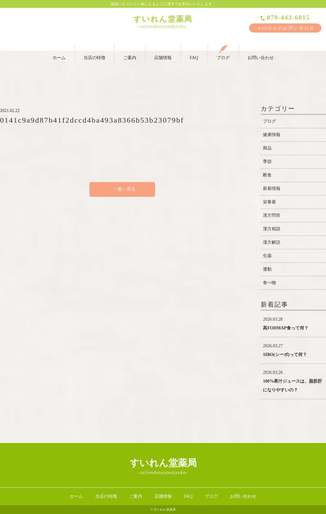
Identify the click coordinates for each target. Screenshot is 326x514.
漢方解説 (271, 242)
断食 (267, 175)
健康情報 (271, 134)
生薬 (267, 255)
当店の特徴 (94, 52)
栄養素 (269, 202)
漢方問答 (271, 215)
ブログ (223, 52)
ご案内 (129, 52)
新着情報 (271, 188)
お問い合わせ (261, 52)
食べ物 (269, 282)
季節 (267, 161)
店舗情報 (163, 52)
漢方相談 (271, 228)
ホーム (59, 52)
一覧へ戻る (122, 189)
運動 (267, 269)
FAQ (194, 52)
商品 (267, 148)
